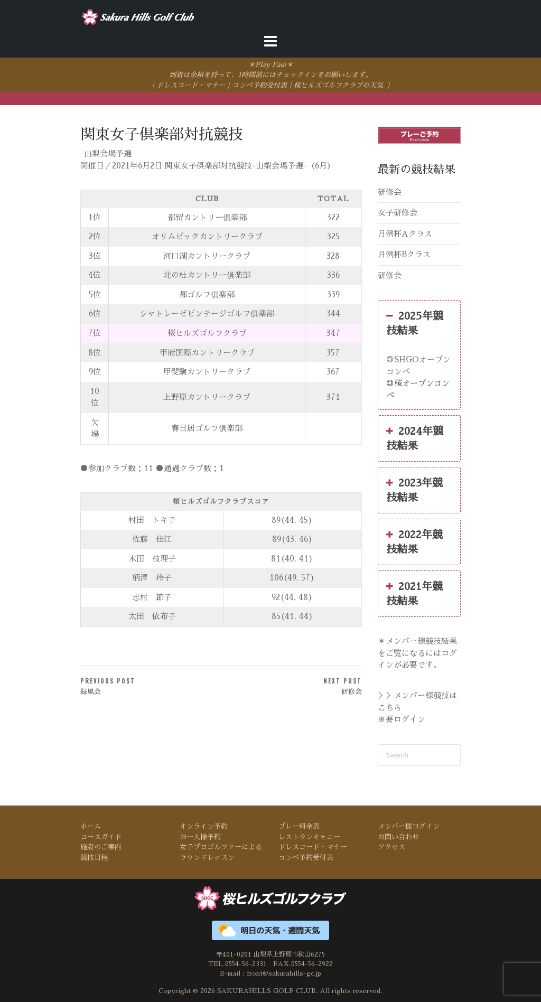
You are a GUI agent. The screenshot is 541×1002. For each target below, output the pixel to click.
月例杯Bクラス (404, 254)
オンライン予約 (204, 826)
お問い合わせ (398, 837)
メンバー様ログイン (409, 826)
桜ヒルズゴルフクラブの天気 (338, 85)
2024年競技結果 (414, 437)
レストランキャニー (309, 837)
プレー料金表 (299, 826)
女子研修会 (397, 213)
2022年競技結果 (414, 541)
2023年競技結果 (414, 489)
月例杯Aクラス (405, 234)
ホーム (90, 826)
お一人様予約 (200, 837)
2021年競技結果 (414, 592)
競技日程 (94, 857)
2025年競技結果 (414, 322)
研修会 (390, 192)
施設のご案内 (101, 847)
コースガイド (101, 837)
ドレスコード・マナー (190, 85)
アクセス (391, 847)
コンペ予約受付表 (259, 85)
